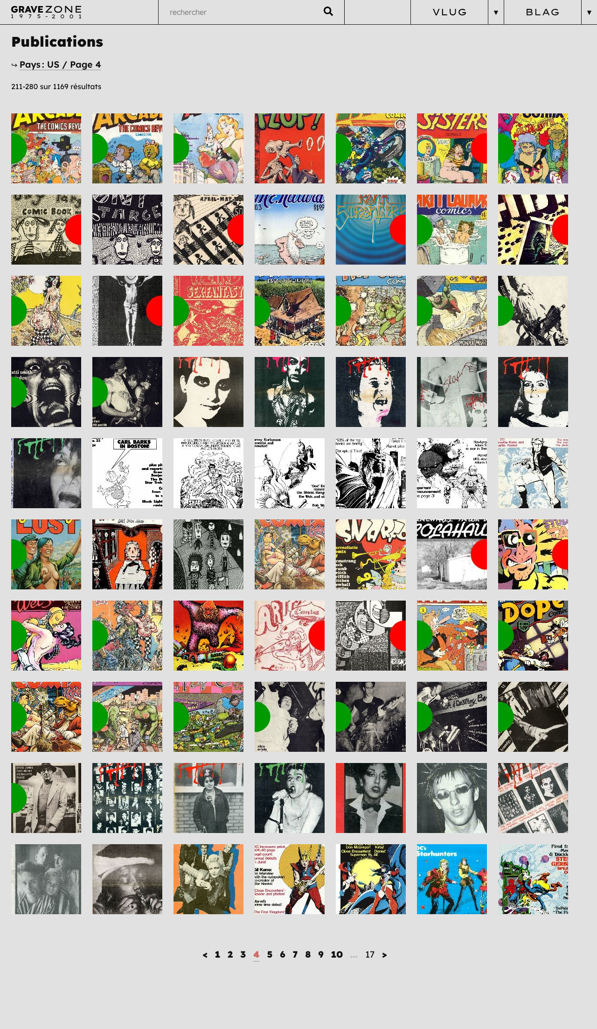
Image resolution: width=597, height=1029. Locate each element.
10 (337, 954)
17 (370, 954)
